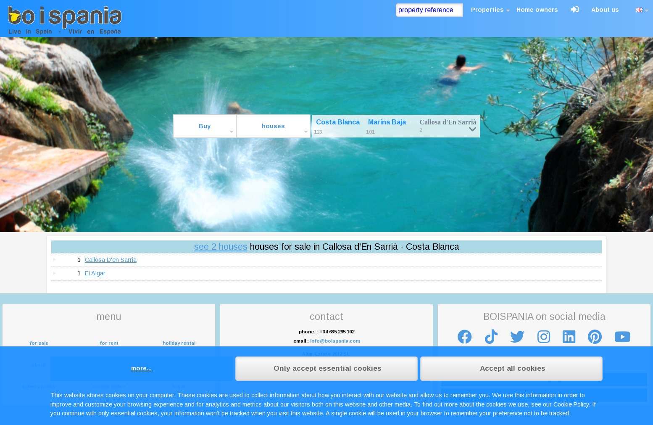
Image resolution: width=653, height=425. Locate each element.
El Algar (95, 273)
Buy (205, 126)
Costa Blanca (338, 122)
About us (605, 9)
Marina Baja (387, 122)
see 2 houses (221, 246)
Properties (487, 9)
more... (141, 368)
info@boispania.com (335, 340)
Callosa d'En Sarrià (447, 125)
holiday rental (179, 343)
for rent (109, 343)
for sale (38, 343)
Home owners (537, 9)
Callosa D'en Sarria (111, 259)
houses (273, 126)
